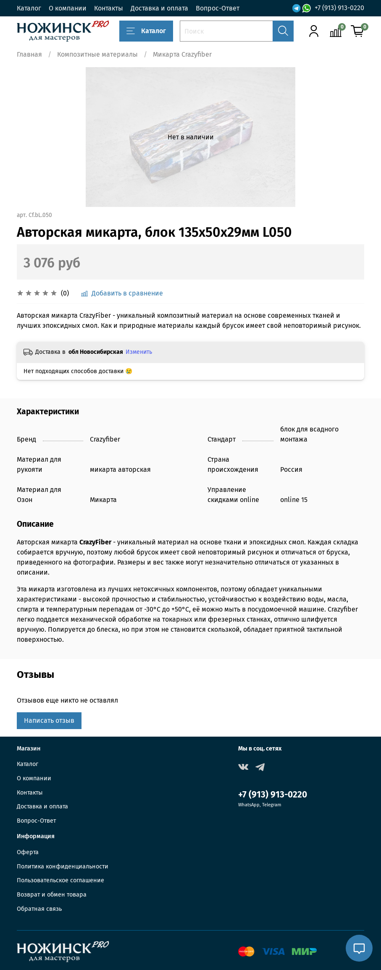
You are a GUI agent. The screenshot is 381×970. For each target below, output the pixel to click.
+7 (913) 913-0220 (339, 8)
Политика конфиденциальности (62, 866)
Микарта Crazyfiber (182, 54)
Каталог (29, 8)
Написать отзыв (49, 720)
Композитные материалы (97, 54)
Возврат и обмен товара (52, 894)
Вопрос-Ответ (217, 8)
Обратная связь (39, 908)
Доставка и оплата (159, 8)
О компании (68, 8)
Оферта (28, 852)
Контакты (108, 8)
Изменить (139, 352)
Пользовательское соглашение (60, 880)
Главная (29, 54)
